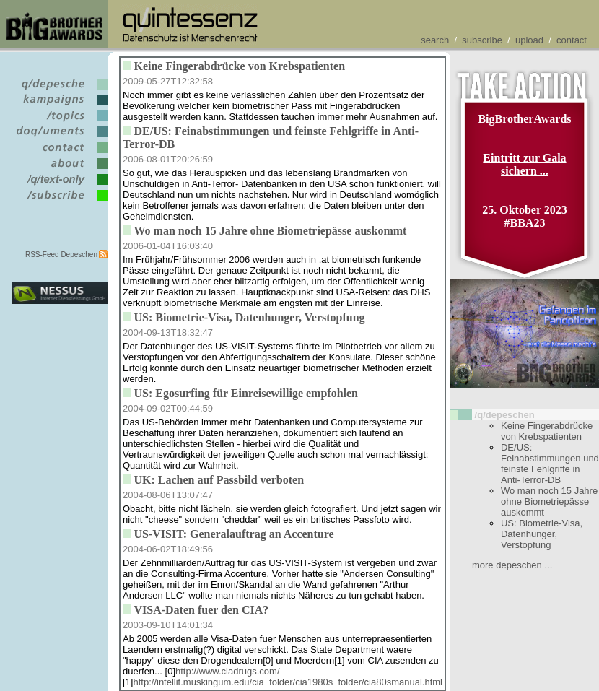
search (435, 40)
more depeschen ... (512, 565)
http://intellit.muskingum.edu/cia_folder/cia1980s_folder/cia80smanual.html (287, 682)
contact (571, 40)
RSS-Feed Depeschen (61, 254)
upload (529, 40)
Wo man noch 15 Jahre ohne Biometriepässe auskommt (549, 501)
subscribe (482, 40)
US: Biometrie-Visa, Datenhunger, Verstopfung (541, 534)
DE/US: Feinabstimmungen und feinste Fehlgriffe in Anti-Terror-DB (550, 463)
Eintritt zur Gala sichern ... (524, 164)
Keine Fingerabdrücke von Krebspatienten (547, 431)
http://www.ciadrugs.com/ (227, 671)
